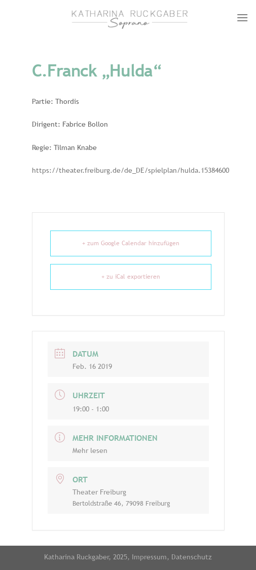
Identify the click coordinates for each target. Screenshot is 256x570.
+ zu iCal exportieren (130, 276)
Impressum (149, 556)
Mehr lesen (89, 450)
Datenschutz (191, 556)
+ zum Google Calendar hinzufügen (130, 243)
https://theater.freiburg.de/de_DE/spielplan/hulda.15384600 (130, 170)
